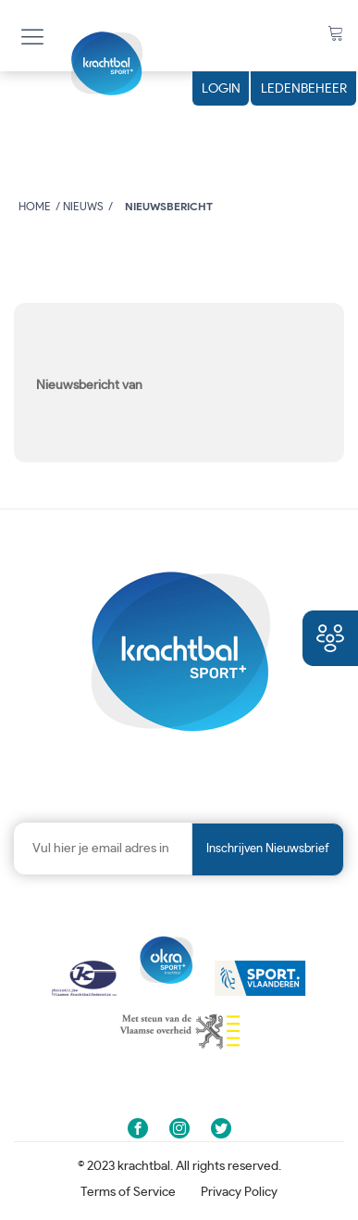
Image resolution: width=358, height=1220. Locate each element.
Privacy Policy (239, 1192)
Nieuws (83, 206)
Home (35, 206)
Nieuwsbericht (169, 206)
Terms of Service (128, 1192)
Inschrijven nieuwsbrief (267, 849)
